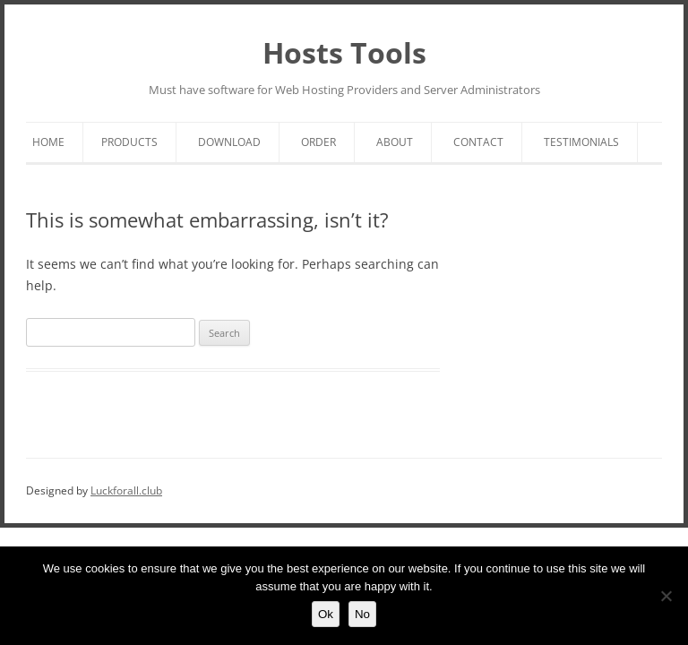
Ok (325, 614)
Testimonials (581, 142)
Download (229, 142)
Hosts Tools (344, 52)
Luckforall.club (126, 490)
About (394, 142)
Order (318, 142)
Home (48, 142)
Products (129, 142)
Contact (478, 142)
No (362, 614)
